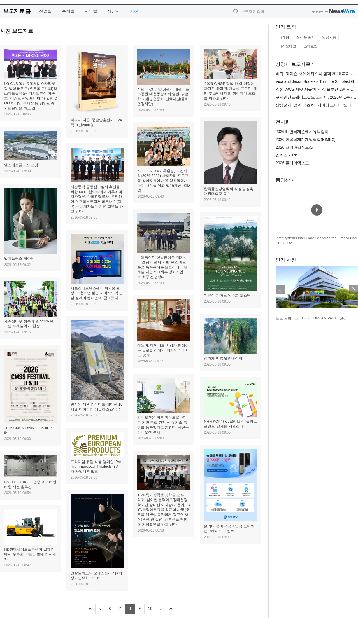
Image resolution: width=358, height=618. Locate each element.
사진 (134, 11)
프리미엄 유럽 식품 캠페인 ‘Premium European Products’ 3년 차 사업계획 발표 (96, 467)
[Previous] (100, 609)
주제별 (68, 11)
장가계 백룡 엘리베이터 (223, 358)
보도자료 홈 (17, 11)
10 (152, 608)
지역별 (91, 11)
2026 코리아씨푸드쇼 (294, 147)
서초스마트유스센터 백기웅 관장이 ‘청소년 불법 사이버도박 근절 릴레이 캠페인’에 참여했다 (97, 293)
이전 (280, 289)
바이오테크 (287, 46)
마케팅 (283, 37)
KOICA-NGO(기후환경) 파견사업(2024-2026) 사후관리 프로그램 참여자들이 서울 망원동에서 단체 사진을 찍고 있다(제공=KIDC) (163, 181)
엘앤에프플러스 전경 (21, 165)
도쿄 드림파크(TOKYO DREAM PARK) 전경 (311, 318)
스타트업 (310, 46)
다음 (353, 289)
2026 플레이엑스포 (292, 163)
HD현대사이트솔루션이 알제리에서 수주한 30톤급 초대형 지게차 (30, 554)
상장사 (113, 11)
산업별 (45, 11)
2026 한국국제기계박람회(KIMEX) (306, 139)
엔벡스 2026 (286, 155)
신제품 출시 (305, 37)
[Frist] (90, 609)
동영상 (283, 180)
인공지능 (329, 37)
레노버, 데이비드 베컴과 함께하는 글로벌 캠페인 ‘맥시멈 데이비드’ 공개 (163, 350)
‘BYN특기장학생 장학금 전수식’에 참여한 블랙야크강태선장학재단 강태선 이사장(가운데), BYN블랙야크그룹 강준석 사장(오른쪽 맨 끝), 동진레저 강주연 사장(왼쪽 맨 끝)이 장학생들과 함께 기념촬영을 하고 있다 (163, 509)
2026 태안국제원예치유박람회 (302, 131)
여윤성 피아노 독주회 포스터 (227, 295)
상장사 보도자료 (293, 64)
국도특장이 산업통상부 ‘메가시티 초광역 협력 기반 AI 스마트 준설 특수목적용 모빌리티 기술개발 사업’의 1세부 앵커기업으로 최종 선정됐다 (162, 267)
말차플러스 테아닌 (19, 258)
